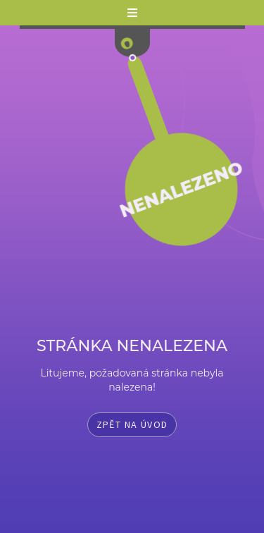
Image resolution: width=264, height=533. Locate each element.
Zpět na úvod (132, 424)
